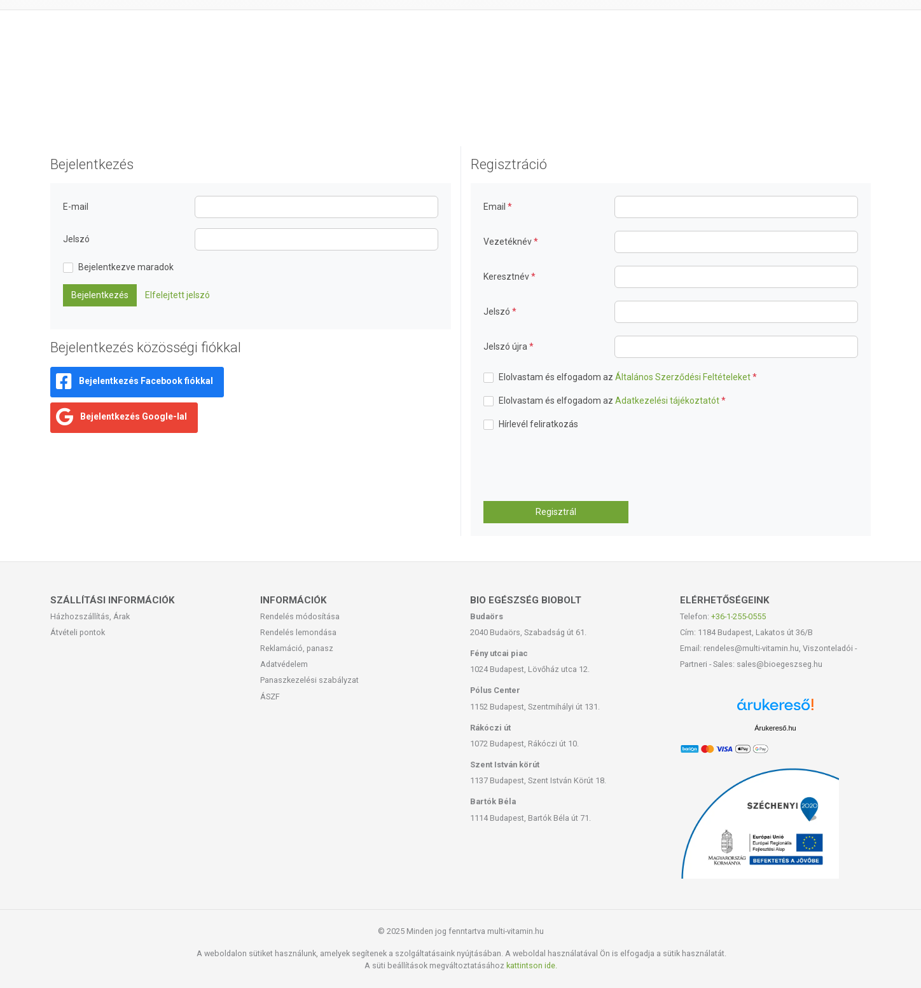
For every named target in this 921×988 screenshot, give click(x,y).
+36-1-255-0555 (738, 616)
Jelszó (76, 239)
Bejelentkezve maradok (126, 267)
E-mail (75, 207)
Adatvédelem (284, 664)
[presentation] (580, 466)
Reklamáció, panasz (296, 648)
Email (495, 207)
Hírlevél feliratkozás (538, 424)
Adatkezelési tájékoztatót (667, 400)
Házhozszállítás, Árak (90, 616)
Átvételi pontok (77, 632)
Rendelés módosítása (300, 616)
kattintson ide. (531, 965)
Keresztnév (507, 276)
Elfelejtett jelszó (177, 295)
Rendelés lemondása (298, 632)
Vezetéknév (508, 242)
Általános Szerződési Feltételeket (683, 377)
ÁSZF (270, 696)
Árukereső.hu (775, 728)
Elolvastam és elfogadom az (628, 377)
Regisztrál (556, 512)
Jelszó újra (506, 346)
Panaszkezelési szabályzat (309, 680)
